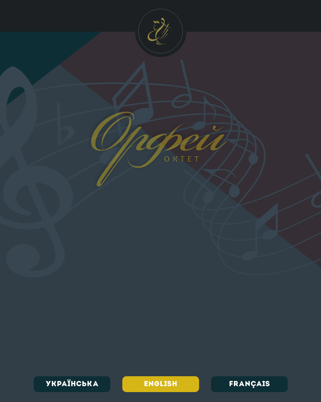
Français (249, 384)
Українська (72, 384)
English (160, 384)
